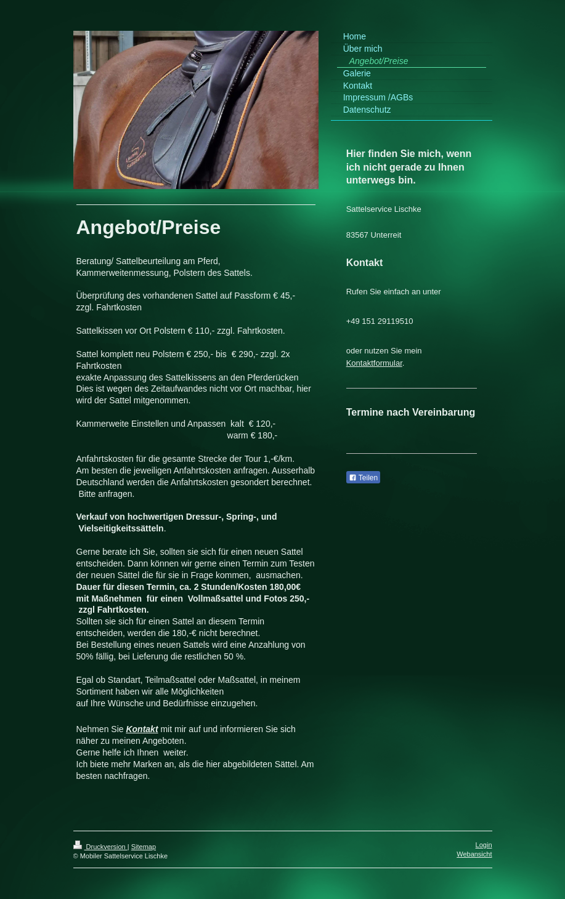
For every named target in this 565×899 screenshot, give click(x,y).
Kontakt (142, 729)
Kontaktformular (374, 363)
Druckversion (100, 846)
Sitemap (143, 846)
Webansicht (474, 854)
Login (484, 845)
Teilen (363, 478)
